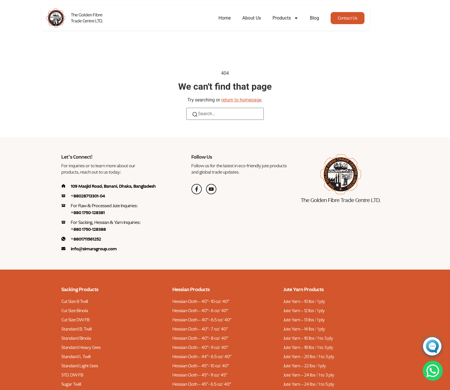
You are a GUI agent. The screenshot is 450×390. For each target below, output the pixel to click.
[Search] (195, 115)
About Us (271, 18)
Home (244, 18)
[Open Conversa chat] (432, 346)
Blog (334, 18)
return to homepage (241, 100)
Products (305, 18)
